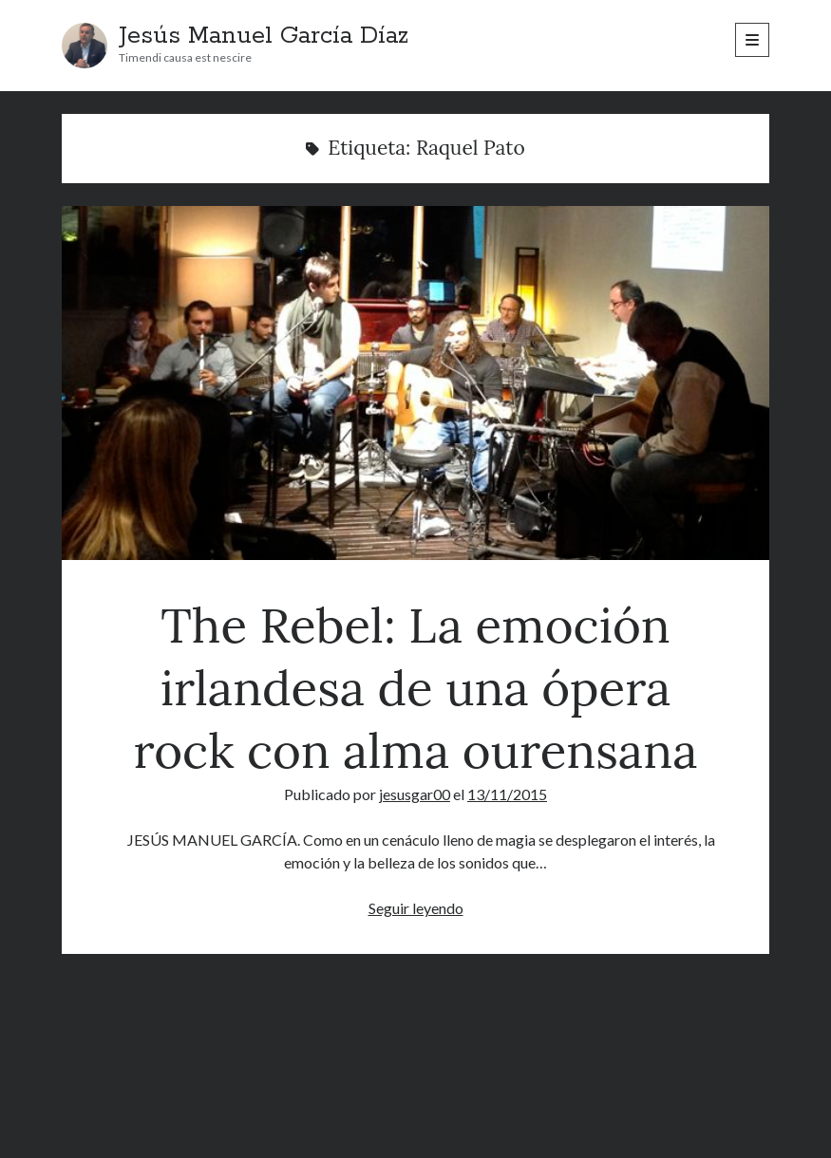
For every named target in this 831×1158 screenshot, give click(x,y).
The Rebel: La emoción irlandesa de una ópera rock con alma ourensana (415, 383)
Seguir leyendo (415, 908)
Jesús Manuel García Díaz (263, 36)
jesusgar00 (414, 794)
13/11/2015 (507, 794)
